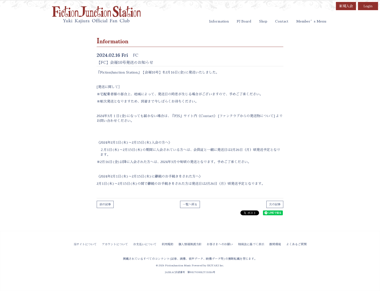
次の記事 (275, 204)
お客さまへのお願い (220, 244)
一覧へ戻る (190, 204)
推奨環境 (275, 244)
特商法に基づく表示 (251, 244)
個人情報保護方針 (190, 244)
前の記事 (105, 204)
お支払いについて (145, 244)
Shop (263, 21)
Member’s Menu (311, 21)
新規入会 (346, 6)
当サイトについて (85, 244)
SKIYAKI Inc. (215, 265)
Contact (281, 21)
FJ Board (244, 21)
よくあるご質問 (296, 244)
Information (219, 21)
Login (368, 6)
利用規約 (167, 244)
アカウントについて (115, 244)
